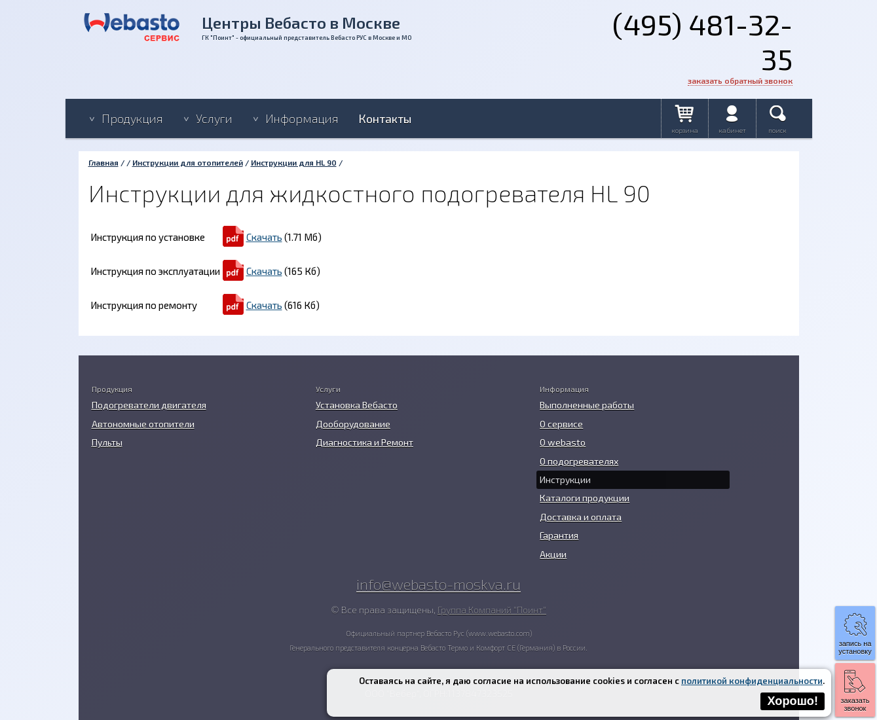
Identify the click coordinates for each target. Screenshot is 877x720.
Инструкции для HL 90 (294, 162)
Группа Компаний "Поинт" (492, 609)
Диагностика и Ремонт (364, 442)
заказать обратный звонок (740, 80)
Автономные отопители (143, 423)
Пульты (107, 442)
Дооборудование (353, 423)
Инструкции (565, 479)
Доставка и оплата (581, 516)
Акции (553, 554)
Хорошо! (792, 701)
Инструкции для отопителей (187, 162)
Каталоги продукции (584, 497)
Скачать (264, 237)
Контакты (384, 118)
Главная (103, 162)
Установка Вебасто (357, 404)
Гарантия (559, 535)
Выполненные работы (587, 404)
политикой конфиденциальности (752, 680)
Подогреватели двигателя (149, 404)
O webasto (563, 442)
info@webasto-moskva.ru (438, 583)
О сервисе (561, 423)
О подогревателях (579, 461)
